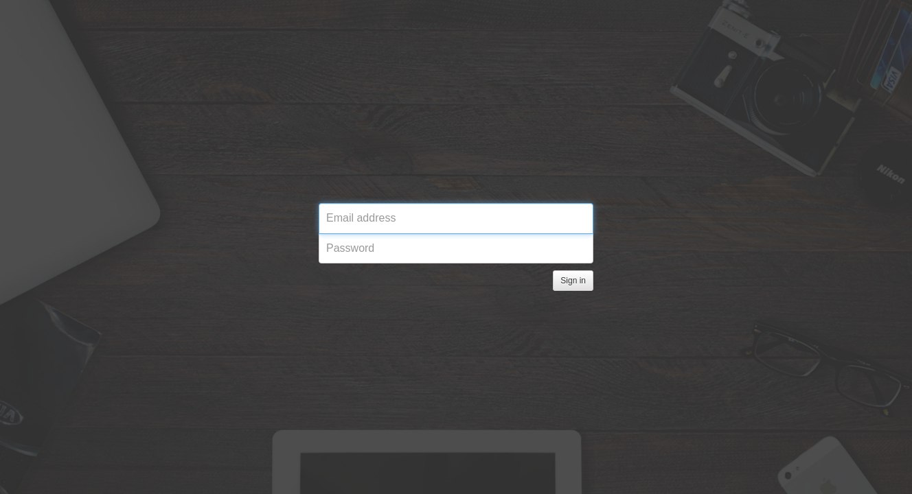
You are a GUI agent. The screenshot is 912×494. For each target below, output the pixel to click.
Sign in (573, 280)
